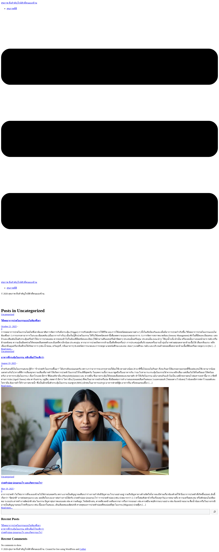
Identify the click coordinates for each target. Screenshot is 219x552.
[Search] (214, 511)
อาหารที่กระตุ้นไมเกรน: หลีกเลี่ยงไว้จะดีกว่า (22, 529)
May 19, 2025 (7, 489)
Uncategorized (7, 314)
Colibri (83, 549)
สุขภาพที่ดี (12, 8)
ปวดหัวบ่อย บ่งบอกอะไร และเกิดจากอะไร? (21, 532)
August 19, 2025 (8, 363)
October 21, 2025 (9, 326)
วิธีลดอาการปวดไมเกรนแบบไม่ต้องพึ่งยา (21, 525)
